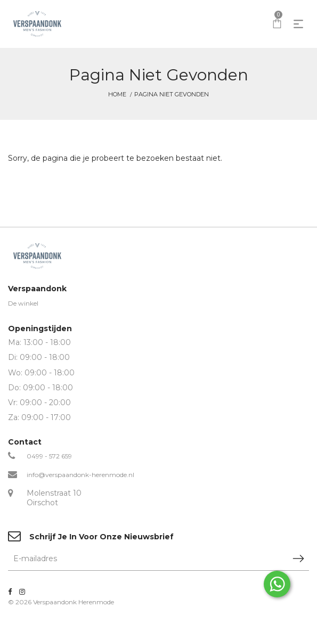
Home (117, 94)
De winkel (23, 303)
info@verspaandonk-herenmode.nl (80, 475)
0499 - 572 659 (49, 456)
